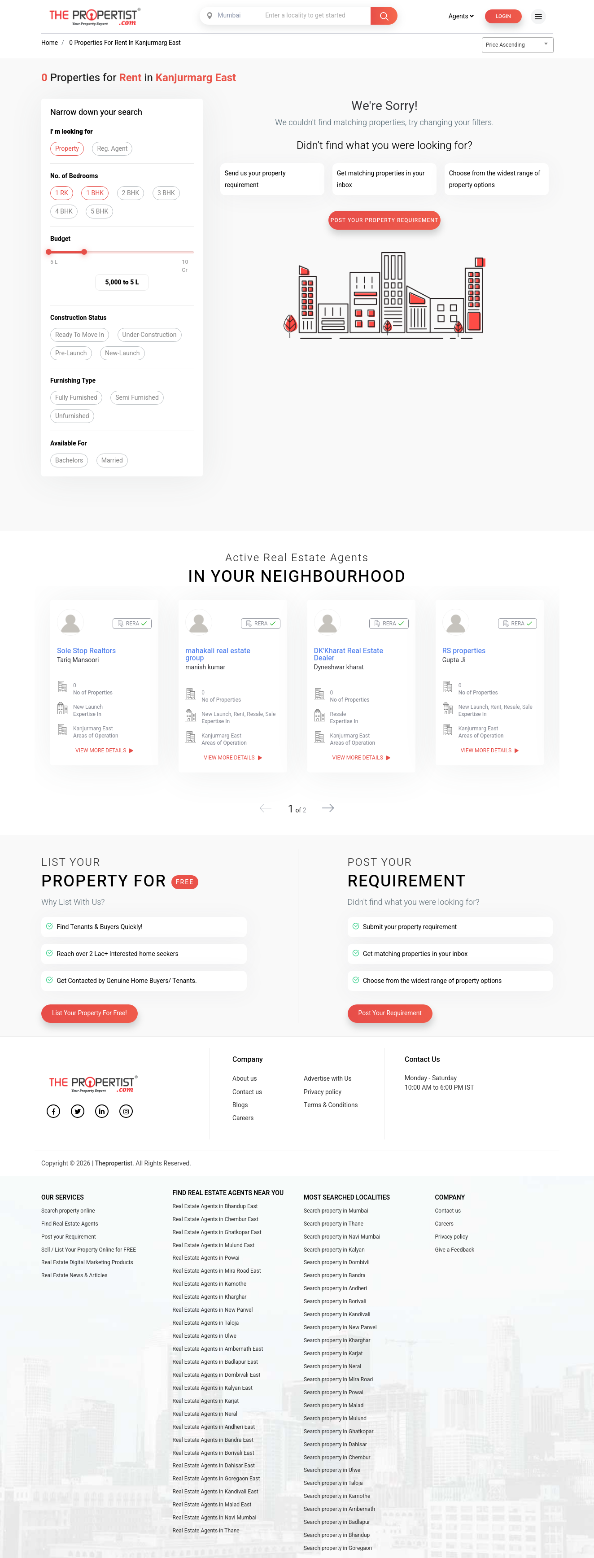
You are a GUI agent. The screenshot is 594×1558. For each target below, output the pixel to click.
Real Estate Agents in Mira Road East (217, 1273)
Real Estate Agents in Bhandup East (215, 1206)
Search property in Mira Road (338, 1383)
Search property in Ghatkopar (338, 1436)
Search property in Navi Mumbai (342, 1237)
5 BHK (99, 212)
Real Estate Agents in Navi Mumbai (215, 1525)
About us (245, 1077)
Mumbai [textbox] (228, 15)
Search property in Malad (333, 1410)
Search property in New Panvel (340, 1330)
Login (503, 16)
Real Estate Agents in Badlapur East (215, 1366)
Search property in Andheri (335, 1291)
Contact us (247, 1091)
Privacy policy (323, 1091)
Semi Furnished (137, 398)
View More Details (104, 751)
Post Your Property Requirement (384, 220)
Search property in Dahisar (335, 1450)
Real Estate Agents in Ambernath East (218, 1352)
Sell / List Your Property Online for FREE (88, 1251)
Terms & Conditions (331, 1105)
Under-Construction (149, 335)
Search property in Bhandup (337, 1543)
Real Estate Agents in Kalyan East (213, 1392)
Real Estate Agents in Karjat (206, 1405)
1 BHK (95, 193)
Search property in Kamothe (337, 1503)
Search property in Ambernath (339, 1516)
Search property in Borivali (335, 1304)
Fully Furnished (76, 398)
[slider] (49, 252)
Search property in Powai (333, 1396)
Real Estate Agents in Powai (206, 1259)
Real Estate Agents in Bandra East (213, 1445)
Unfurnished (72, 416)
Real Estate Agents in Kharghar (210, 1299)
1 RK (61, 193)
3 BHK (166, 193)
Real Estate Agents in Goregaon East (216, 1485)
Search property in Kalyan (334, 1251)
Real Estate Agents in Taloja (206, 1326)
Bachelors (69, 461)
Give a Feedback (455, 1251)
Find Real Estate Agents (69, 1224)
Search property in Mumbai (336, 1211)
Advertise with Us (328, 1077)
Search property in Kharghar (337, 1344)
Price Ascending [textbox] (505, 45)
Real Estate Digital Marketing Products (87, 1264)
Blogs (240, 1105)
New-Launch (122, 353)
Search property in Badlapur (337, 1529)
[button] (327, 807)
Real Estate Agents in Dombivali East (217, 1379)
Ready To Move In (79, 335)
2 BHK (131, 193)
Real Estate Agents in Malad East (212, 1512)
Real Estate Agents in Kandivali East (215, 1498)
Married (112, 461)
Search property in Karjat (333, 1357)
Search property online (68, 1211)
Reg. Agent (112, 148)
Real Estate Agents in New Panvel (213, 1313)
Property (67, 148)
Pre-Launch (71, 353)
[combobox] (230, 16)
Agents (459, 16)
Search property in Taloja (333, 1489)
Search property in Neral (332, 1370)
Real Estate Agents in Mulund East (214, 1246)
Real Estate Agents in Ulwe (204, 1339)
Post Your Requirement (391, 1012)
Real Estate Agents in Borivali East (213, 1458)
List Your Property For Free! (90, 1012)
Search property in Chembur (337, 1463)
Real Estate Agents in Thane (206, 1538)
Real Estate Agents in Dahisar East (214, 1472)
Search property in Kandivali (337, 1317)
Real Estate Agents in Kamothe (210, 1286)
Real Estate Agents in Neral (205, 1418)
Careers (243, 1118)
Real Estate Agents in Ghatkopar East (217, 1233)
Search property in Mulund (335, 1423)
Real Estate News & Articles (74, 1277)
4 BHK (64, 212)
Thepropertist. (115, 1164)
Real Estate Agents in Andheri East (214, 1432)
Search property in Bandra (335, 1277)
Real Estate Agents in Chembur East (215, 1220)
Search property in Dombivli (337, 1264)
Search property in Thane (333, 1224)
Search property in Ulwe (332, 1476)
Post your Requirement (68, 1237)
